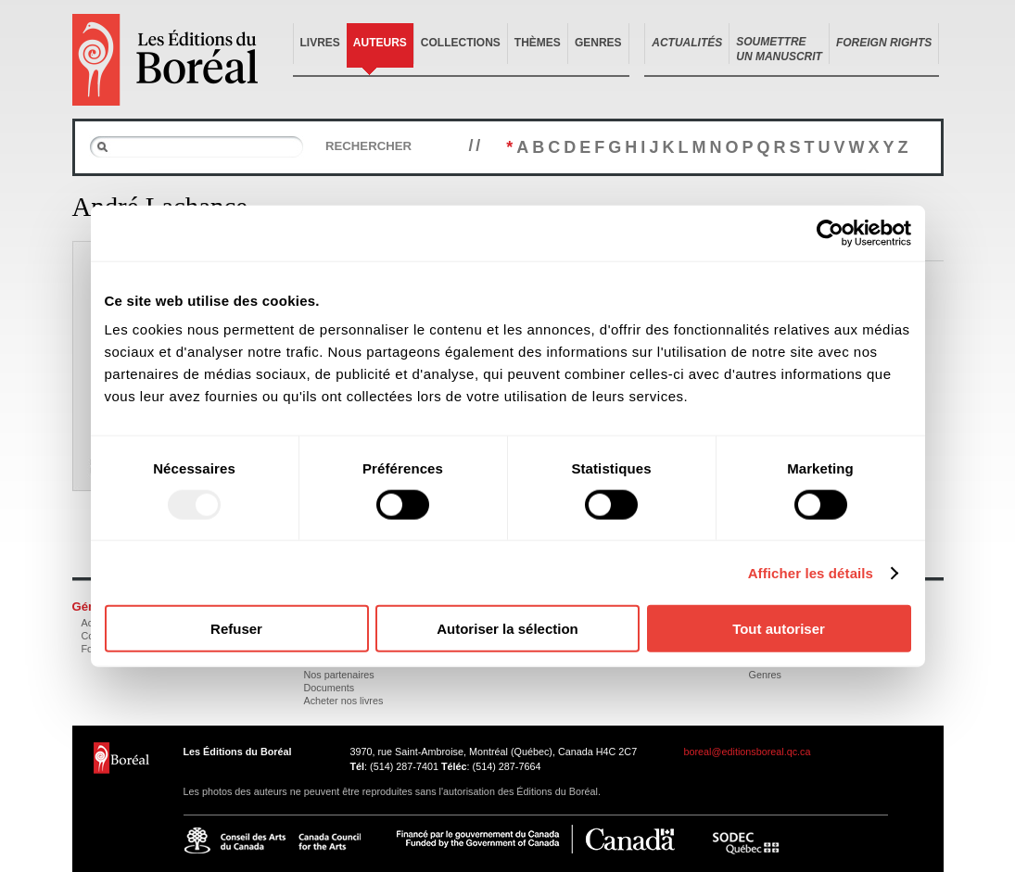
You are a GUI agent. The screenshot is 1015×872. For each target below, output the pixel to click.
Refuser (236, 629)
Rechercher (368, 146)
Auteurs (380, 42)
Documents (329, 687)
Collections (461, 42)
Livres (320, 42)
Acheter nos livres (344, 700)
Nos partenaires (339, 674)
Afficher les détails (810, 572)
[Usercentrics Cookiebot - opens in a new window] (830, 232)
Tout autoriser (778, 629)
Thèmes (537, 42)
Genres (598, 42)
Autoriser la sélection (507, 629)
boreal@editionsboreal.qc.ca (747, 751)
